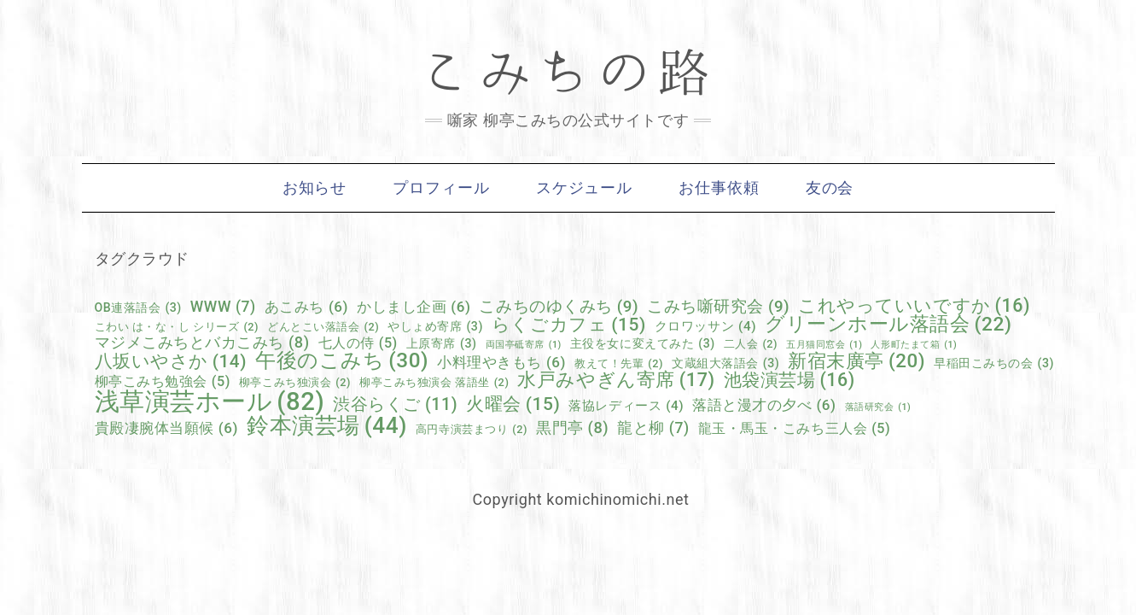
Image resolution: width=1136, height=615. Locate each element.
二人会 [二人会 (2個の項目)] (751, 344)
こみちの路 (568, 73)
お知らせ (315, 188)
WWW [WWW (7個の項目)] (223, 307)
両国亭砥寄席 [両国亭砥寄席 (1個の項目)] (524, 345)
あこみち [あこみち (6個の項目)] (306, 307)
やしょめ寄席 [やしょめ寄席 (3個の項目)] (435, 326)
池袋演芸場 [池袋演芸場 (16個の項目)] (789, 380)
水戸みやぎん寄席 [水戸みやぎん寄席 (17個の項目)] (615, 380)
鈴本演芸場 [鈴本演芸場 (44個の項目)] (327, 425)
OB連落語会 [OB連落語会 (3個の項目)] (138, 307)
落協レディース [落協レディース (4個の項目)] (626, 406)
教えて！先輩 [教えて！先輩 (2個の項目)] (618, 364)
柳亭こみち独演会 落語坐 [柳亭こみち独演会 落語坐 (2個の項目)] (434, 383)
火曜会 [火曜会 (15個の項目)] (513, 404)
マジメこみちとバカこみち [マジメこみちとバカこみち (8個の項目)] (202, 342)
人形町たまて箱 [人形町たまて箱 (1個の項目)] (914, 345)
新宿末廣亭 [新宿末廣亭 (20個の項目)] (856, 360)
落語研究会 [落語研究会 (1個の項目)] (878, 408)
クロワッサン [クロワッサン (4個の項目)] (705, 326)
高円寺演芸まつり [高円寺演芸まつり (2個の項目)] (471, 430)
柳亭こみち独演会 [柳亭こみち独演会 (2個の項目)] (295, 383)
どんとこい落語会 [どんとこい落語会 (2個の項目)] (323, 327)
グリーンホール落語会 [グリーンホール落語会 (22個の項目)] (888, 325)
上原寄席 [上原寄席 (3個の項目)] (441, 343)
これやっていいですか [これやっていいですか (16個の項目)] (914, 305)
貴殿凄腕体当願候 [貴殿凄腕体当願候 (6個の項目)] (166, 428)
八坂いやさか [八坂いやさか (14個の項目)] (171, 362)
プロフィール (441, 188)
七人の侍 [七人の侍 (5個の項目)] (358, 343)
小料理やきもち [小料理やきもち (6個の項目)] (501, 362)
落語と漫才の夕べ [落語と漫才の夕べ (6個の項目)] (764, 405)
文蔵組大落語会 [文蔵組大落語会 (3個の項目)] (725, 363)
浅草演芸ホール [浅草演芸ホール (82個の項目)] (210, 402)
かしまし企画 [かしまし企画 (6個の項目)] (413, 307)
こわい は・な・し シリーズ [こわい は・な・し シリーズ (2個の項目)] (177, 327)
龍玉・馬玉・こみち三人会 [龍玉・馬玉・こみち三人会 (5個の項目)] (794, 429)
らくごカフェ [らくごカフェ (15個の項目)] (569, 324)
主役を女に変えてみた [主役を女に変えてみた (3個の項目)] (642, 343)
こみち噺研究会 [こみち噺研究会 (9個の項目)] (718, 307)
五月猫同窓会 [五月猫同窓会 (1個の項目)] (824, 345)
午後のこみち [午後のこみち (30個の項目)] (341, 360)
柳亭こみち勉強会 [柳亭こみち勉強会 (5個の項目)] (162, 382)
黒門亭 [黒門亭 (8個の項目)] (572, 428)
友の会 (830, 188)
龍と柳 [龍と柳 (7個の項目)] (653, 428)
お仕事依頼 (719, 188)
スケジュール (584, 188)
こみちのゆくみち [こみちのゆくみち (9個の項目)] (558, 307)
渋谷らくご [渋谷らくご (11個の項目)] (395, 404)
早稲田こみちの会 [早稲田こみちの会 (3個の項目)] (994, 363)
